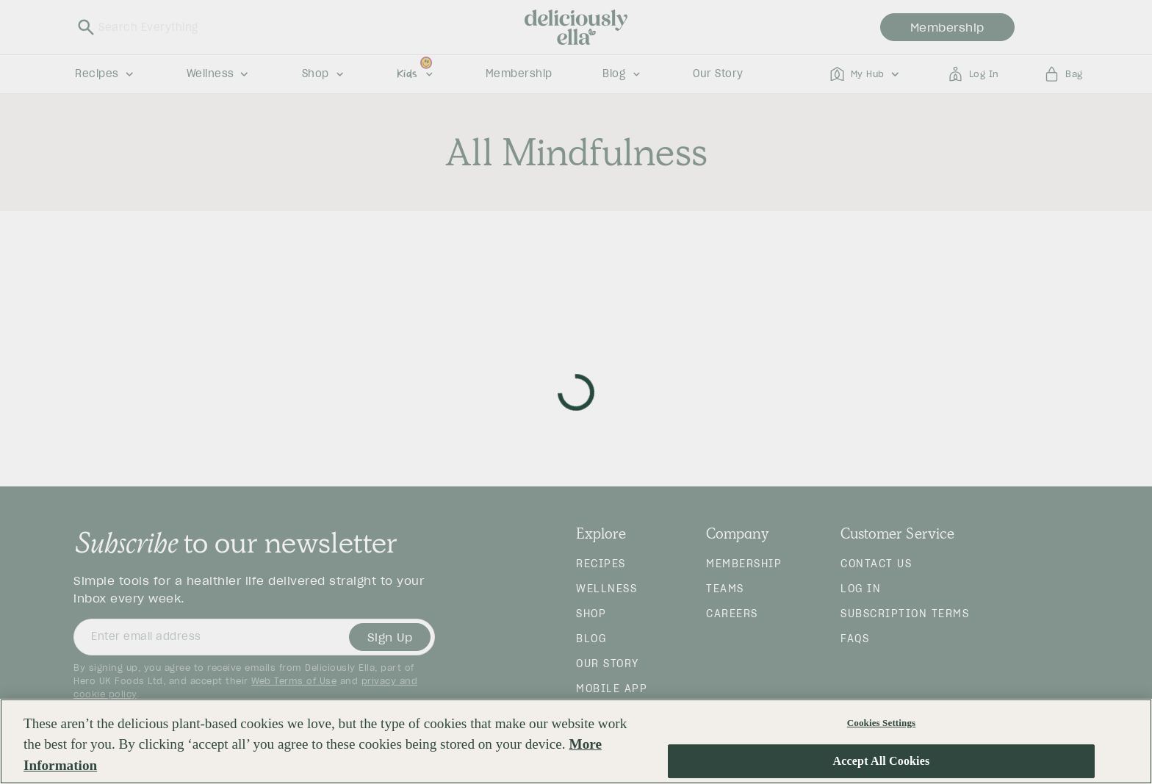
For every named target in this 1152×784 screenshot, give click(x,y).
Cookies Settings (881, 722)
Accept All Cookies (881, 761)
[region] (576, 741)
